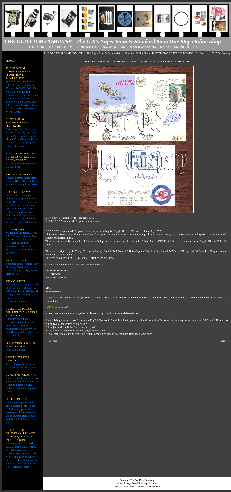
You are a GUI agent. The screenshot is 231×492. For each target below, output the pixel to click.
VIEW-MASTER (15, 281)
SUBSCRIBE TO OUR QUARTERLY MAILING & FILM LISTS (22, 312)
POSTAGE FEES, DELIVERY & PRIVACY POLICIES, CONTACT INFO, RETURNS (20, 434)
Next (223, 340)
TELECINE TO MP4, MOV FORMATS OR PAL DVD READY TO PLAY (21, 157)
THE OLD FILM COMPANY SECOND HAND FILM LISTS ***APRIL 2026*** (18, 73)
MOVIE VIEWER (16, 260)
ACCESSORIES (15, 229)
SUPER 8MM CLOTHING (21, 374)
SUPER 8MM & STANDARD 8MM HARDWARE (17, 122)
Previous (53, 340)
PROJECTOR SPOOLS (19, 174)
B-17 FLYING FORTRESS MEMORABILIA (21, 344)
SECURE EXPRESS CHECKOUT (17, 359)
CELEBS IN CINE (16, 399)
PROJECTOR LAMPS (18, 191)
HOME (10, 60)
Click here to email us (59, 307)
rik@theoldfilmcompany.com (141, 483)
